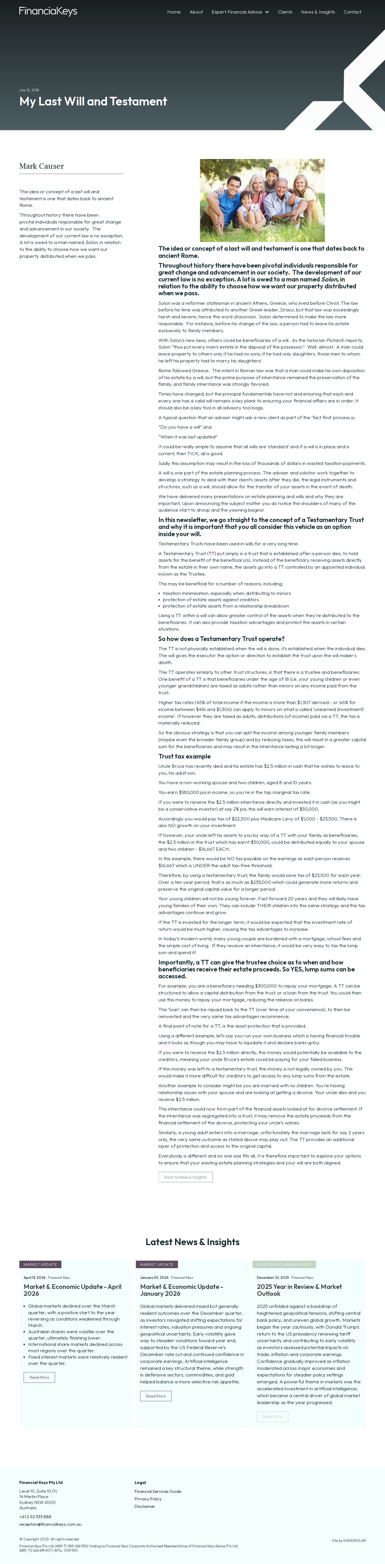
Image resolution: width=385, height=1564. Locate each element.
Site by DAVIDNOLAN (349, 1540)
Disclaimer (145, 1506)
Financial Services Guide (158, 1491)
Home (174, 12)
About (196, 12)
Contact (352, 12)
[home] (48, 11)
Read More (39, 1377)
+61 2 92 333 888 (35, 1516)
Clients (285, 12)
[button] (240, 12)
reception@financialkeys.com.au (50, 1524)
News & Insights (318, 12)
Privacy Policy (148, 1498)
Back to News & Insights (192, 1177)
